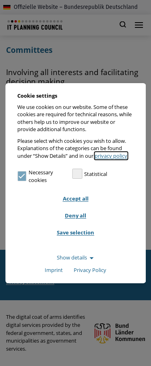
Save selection (75, 232)
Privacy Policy (90, 270)
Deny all (75, 215)
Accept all (76, 198)
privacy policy (111, 155)
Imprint (54, 270)
